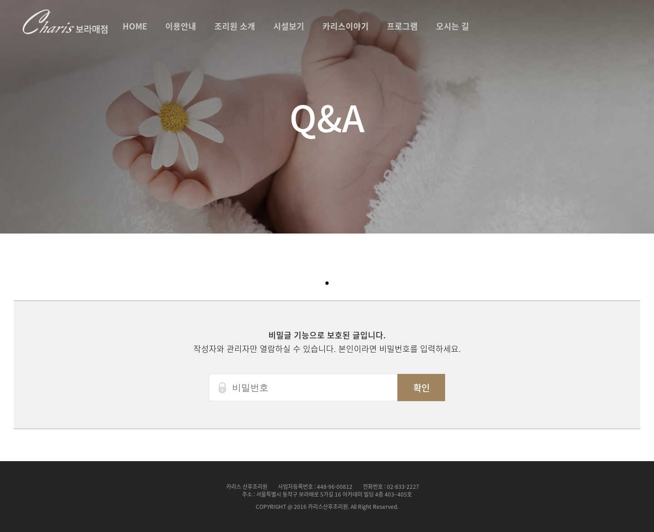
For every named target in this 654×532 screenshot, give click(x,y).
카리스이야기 (345, 26)
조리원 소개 (234, 26)
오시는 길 (452, 26)
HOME (135, 26)
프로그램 (402, 26)
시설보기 (288, 26)
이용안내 (180, 26)
